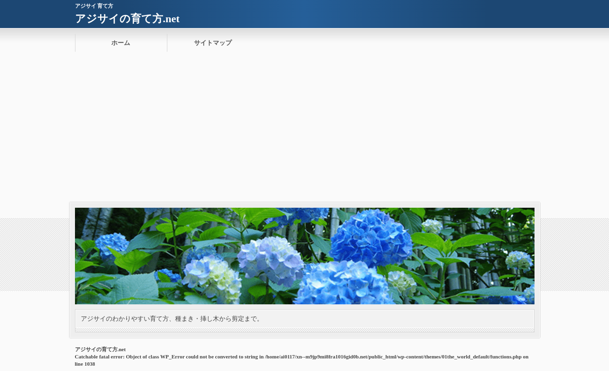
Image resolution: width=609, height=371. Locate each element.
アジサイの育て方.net (127, 19)
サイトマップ (213, 42)
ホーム (120, 42)
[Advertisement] (305, 130)
